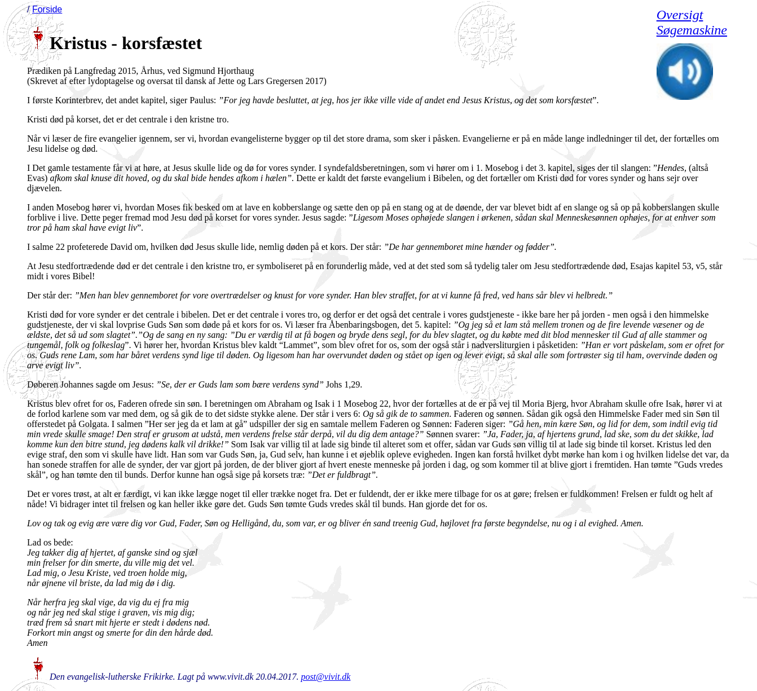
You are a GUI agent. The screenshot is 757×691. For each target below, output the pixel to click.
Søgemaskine (692, 30)
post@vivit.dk (325, 676)
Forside (47, 9)
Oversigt (680, 14)
